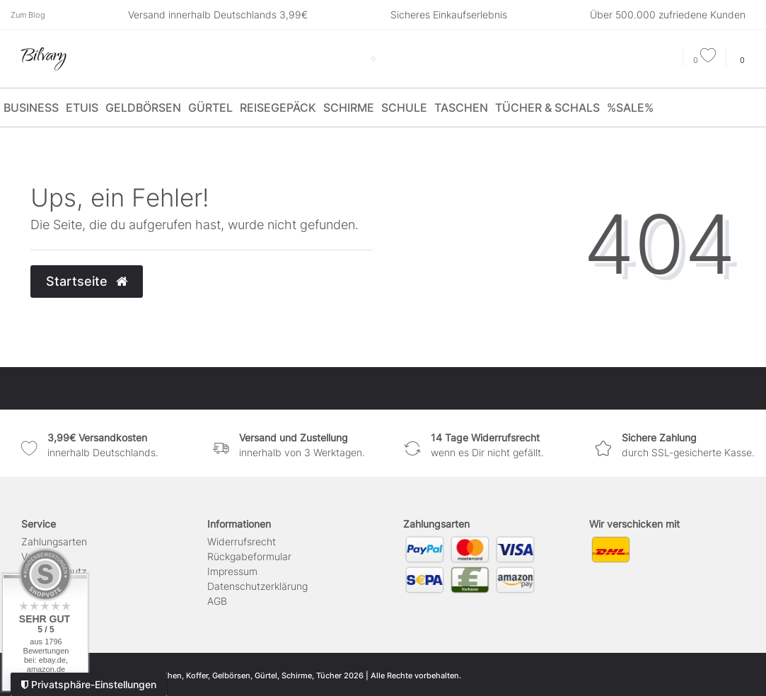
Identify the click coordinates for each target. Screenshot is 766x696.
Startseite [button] (86, 281)
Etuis (82, 107)
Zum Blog (28, 15)
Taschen (461, 107)
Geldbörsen (143, 107)
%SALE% (630, 107)
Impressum (232, 571)
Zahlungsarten (54, 541)
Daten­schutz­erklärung (257, 586)
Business (31, 107)
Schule (404, 107)
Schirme (348, 107)
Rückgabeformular (249, 556)
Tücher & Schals (547, 107)
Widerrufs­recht (241, 541)
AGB (217, 601)
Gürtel (210, 107)
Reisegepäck (278, 107)
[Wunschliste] (704, 60)
